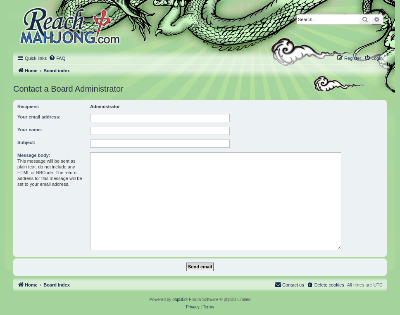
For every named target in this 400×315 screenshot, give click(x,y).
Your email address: (38, 116)
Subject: (26, 142)
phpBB (178, 299)
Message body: (33, 155)
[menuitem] (57, 58)
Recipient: (28, 106)
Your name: (29, 129)
